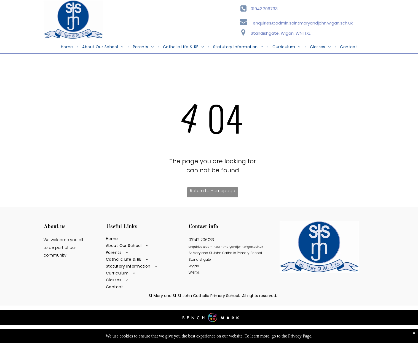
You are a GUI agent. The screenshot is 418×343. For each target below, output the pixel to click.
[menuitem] (67, 47)
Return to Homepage (212, 190)
